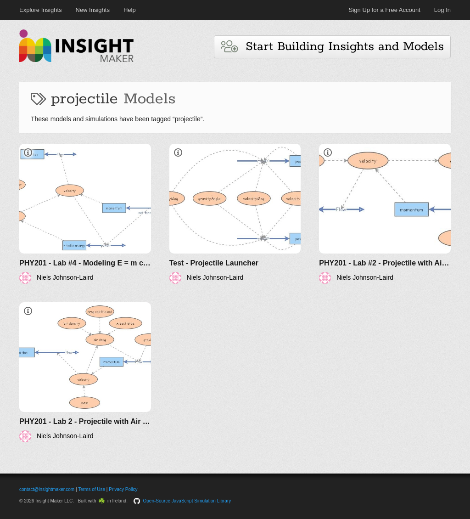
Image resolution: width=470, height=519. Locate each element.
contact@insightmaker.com (46, 489)
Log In (442, 9)
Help (129, 9)
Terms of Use (91, 489)
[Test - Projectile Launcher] (235, 214)
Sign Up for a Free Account (384, 9)
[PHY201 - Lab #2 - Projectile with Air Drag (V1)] (385, 214)
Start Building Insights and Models (332, 47)
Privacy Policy (123, 489)
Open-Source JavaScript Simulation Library (187, 500)
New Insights (93, 9)
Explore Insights (40, 9)
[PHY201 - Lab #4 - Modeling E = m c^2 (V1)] (85, 214)
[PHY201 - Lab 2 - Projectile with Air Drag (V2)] (85, 372)
